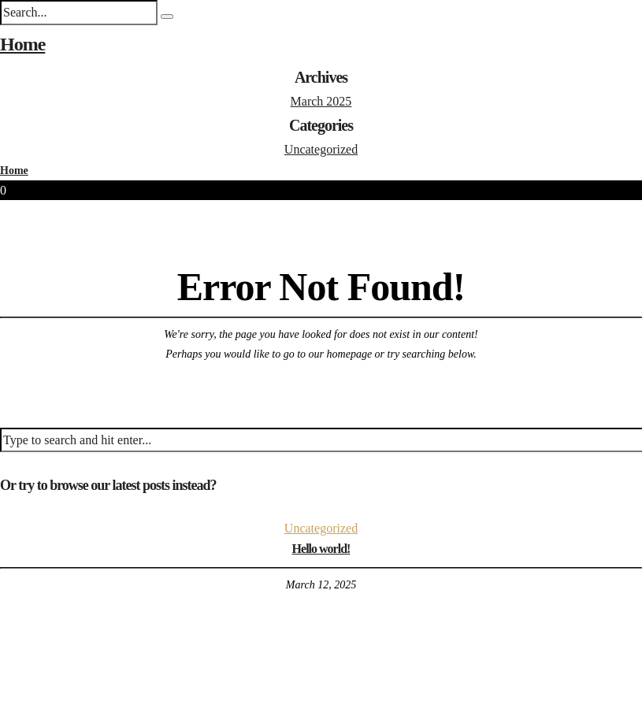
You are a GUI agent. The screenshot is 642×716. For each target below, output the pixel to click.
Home (22, 44)
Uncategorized (321, 149)
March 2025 (321, 101)
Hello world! (321, 548)
